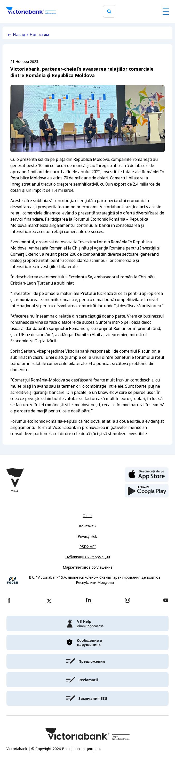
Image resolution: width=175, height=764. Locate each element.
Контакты (87, 526)
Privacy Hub (87, 536)
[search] (109, 11)
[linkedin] (88, 600)
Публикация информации (87, 557)
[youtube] (166, 600)
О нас (87, 515)
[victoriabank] (87, 623)
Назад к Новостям (31, 35)
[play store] (147, 491)
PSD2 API (87, 546)
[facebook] (9, 600)
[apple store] (147, 474)
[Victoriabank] (31, 11)
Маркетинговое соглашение (88, 567)
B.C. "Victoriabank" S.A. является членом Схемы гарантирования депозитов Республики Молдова (95, 580)
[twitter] (49, 601)
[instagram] (127, 600)
